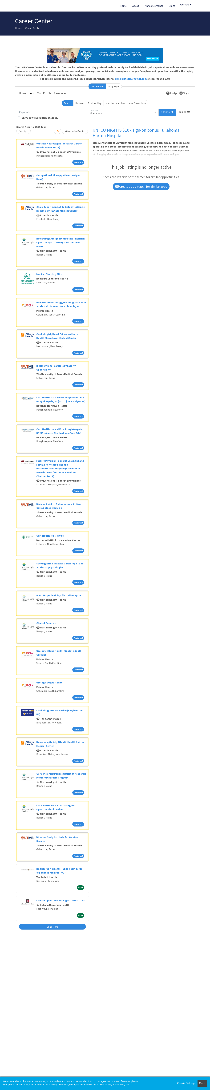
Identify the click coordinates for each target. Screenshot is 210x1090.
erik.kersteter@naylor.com (131, 78)
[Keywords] (53, 112)
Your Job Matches (115, 103)
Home (123, 5)
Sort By (22, 131)
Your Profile (44, 93)
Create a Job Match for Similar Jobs (141, 186)
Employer (113, 86)
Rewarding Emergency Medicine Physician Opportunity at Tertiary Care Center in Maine (60, 242)
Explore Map (94, 103)
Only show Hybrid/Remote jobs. (39, 117)
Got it (202, 1083)
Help (171, 93)
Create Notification (75, 131)
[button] (184, 112)
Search (67, 103)
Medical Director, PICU (49, 274)
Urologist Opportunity (49, 682)
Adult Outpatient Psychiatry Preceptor (58, 595)
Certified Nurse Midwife (50, 535)
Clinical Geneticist (47, 623)
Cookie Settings (186, 1083)
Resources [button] (60, 93)
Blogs (172, 5)
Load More (52, 926)
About (135, 5)
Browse (79, 103)
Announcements (154, 5)
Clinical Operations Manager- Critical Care (60, 900)
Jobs (32, 93)
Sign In (185, 93)
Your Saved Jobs (137, 103)
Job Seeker (97, 86)
